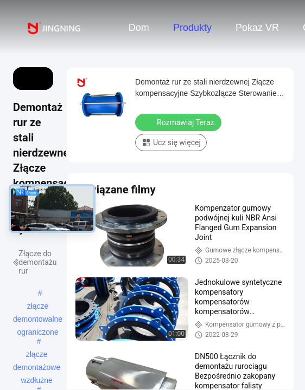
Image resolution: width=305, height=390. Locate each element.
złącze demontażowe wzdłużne (36, 355)
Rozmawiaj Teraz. (179, 121)
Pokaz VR (257, 27)
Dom (139, 27)
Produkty (192, 27)
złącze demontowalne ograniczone (37, 307)
